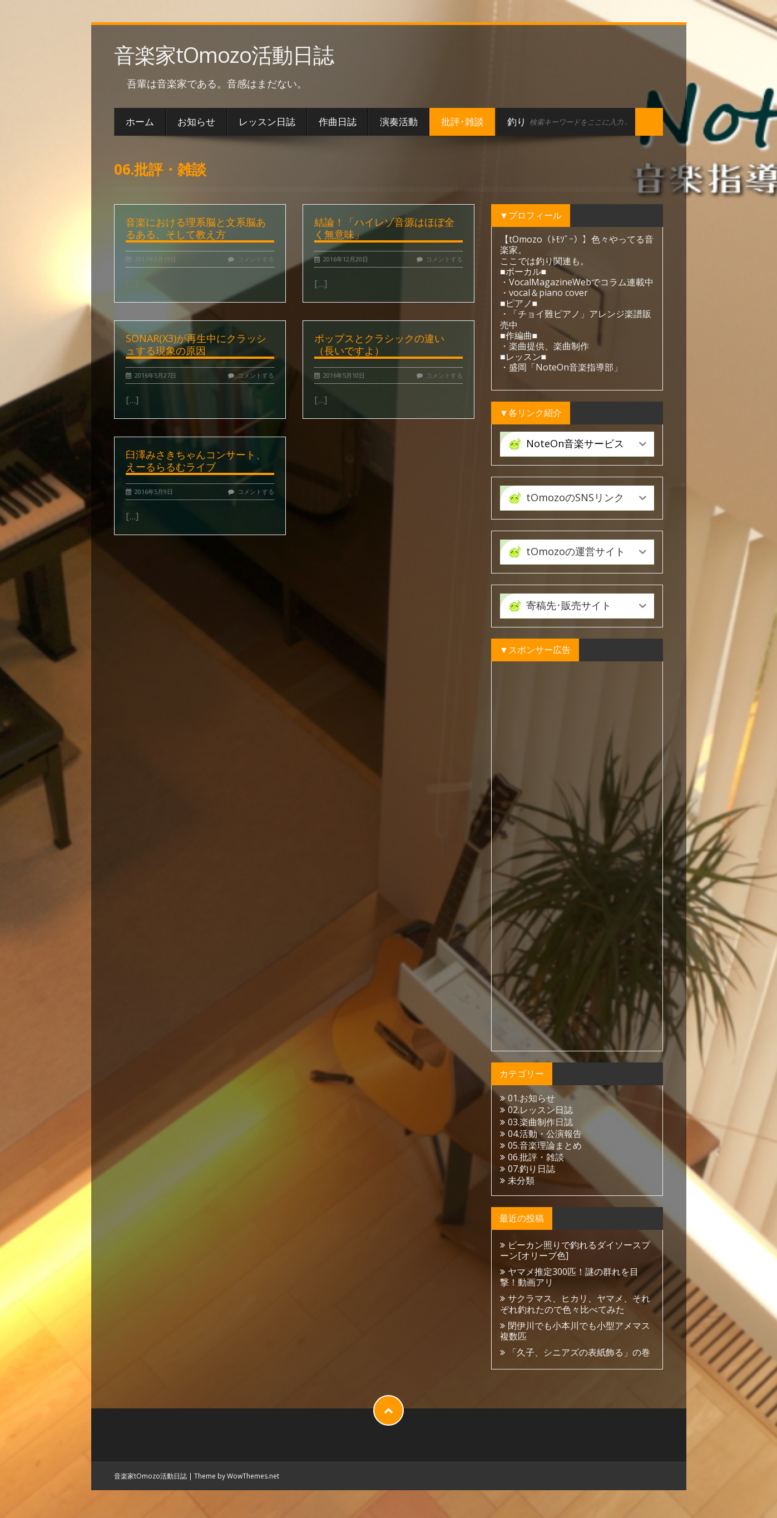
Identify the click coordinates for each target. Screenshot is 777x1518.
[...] (132, 283)
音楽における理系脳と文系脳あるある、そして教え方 (196, 228)
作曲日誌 (338, 121)
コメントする (255, 259)
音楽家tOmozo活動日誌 (224, 54)
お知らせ (196, 121)
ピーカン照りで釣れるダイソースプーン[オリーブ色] (575, 1250)
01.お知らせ (531, 1098)
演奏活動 (399, 121)
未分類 (521, 1180)
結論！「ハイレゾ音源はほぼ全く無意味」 (384, 228)
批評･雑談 (462, 121)
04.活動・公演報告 (545, 1134)
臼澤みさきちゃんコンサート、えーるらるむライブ (196, 460)
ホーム (140, 121)
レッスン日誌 (267, 121)
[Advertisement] (577, 856)
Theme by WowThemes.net (236, 1476)
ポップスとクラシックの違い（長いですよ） (379, 344)
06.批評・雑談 (536, 1157)
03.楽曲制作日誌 (540, 1122)
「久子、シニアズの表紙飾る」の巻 (579, 1352)
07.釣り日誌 (531, 1169)
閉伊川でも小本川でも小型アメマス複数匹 (575, 1330)
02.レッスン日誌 (540, 1110)
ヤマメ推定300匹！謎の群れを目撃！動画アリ (569, 1276)
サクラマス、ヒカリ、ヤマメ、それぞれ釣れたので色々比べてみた (575, 1303)
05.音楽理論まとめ (545, 1145)
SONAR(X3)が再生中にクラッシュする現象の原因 (196, 344)
